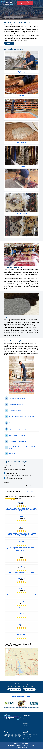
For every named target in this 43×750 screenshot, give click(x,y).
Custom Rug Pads (21, 191)
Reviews (25, 721)
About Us (16, 744)
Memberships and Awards (21, 697)
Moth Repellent (21, 143)
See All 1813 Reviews (32, 493)
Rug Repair (21, 96)
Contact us (6, 486)
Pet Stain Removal (21, 214)
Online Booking (14, 691)
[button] (7, 651)
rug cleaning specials (29, 687)
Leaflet (16, 676)
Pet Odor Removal (21, 238)
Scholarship (25, 724)
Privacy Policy (26, 729)
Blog (24, 719)
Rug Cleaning (21, 73)
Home (7, 18)
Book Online (9, 44)
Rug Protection (21, 120)
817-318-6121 (25, 4)
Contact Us (25, 726)
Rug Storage (21, 167)
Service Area (14, 18)
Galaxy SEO (24, 748)
